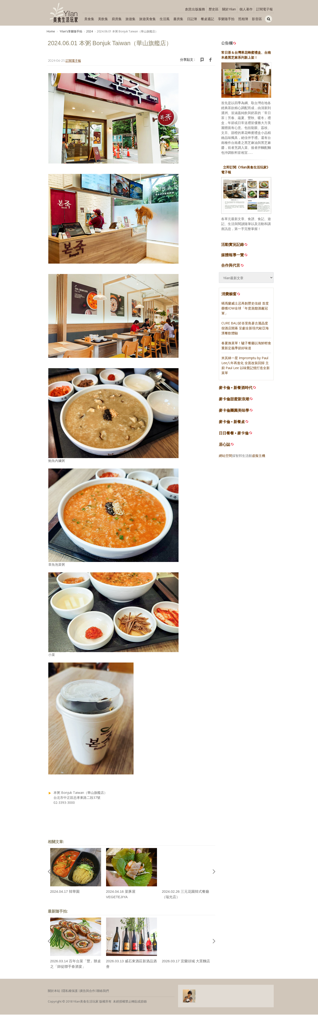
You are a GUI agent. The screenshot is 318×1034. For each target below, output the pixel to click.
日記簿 (192, 19)
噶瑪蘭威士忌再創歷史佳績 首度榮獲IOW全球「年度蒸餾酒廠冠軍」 (245, 308)
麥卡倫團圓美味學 (234, 410)
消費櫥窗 (231, 293)
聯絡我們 (103, 991)
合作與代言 (232, 265)
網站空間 (225, 455)
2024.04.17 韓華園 (65, 892)
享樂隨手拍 (226, 19)
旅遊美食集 (147, 19)
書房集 (178, 19)
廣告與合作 (87, 991)
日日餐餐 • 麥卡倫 (234, 433)
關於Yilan (229, 9)
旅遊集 (130, 19)
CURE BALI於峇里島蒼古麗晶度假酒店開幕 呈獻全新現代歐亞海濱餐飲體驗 (245, 328)
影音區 (257, 19)
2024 (89, 31)
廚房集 (117, 19)
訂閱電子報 (264, 9)
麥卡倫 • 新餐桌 (232, 422)
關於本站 (54, 991)
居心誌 (224, 444)
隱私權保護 (70, 991)
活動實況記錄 (234, 244)
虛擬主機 (258, 455)
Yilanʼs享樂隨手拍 (70, 31)
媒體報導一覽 (234, 254)
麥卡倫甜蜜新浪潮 (234, 399)
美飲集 (103, 19)
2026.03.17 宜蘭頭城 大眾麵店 (186, 961)
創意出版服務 (195, 9)
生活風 (165, 19)
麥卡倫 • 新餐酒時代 (236, 388)
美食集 (89, 19)
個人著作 (246, 9)
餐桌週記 (207, 19)
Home (51, 31)
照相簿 (243, 19)
